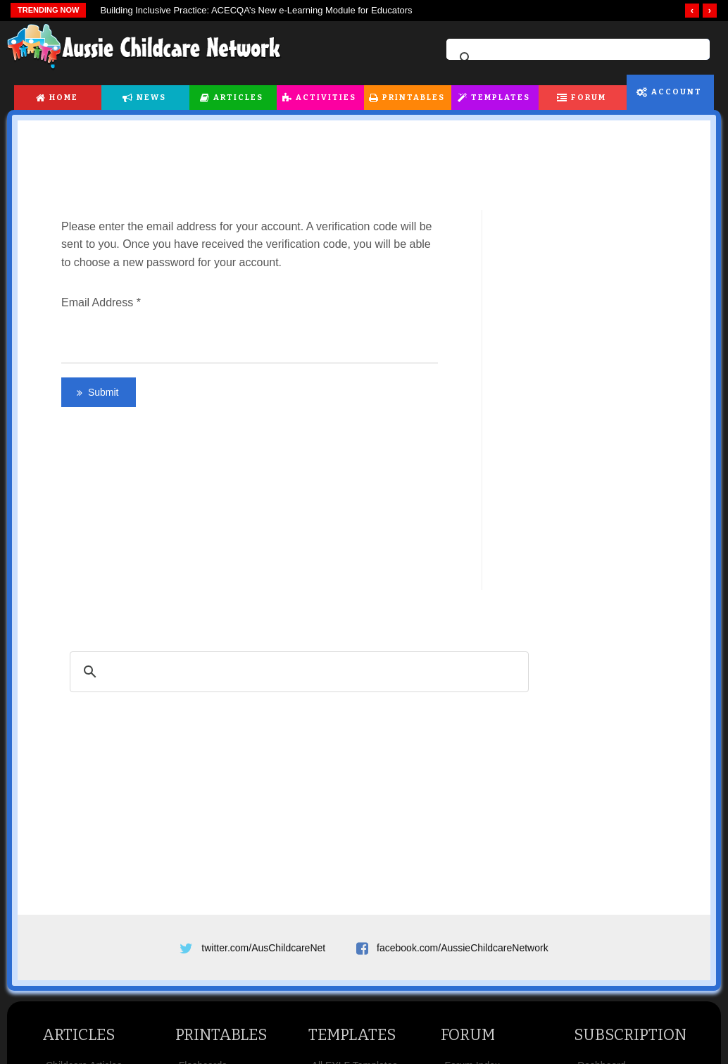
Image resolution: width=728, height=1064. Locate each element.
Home (63, 97)
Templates (500, 97)
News (151, 97)
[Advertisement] (364, 157)
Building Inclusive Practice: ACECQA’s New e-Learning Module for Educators (256, 10)
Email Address (101, 302)
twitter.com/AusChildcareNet (263, 947)
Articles (238, 97)
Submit (101, 392)
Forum (588, 97)
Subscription (630, 1034)
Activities (326, 97)
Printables (413, 97)
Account (676, 91)
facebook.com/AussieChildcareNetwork (462, 947)
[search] (576, 58)
